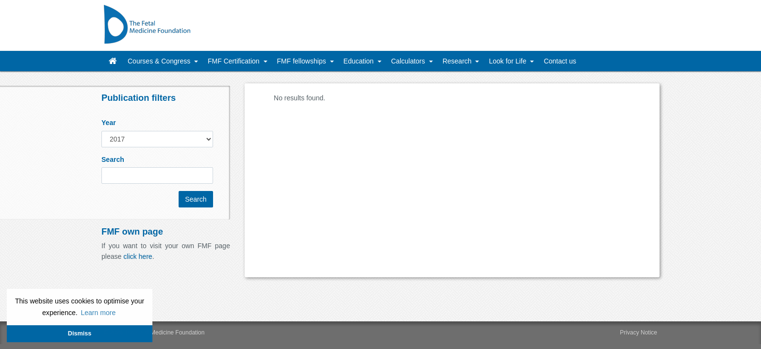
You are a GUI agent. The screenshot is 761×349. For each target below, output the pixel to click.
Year (108, 123)
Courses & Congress (160, 61)
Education (360, 61)
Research (458, 61)
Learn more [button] (98, 313)
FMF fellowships (302, 61)
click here (137, 256)
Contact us (560, 61)
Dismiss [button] (79, 333)
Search (112, 159)
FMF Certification (234, 61)
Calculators (409, 61)
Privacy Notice (638, 332)
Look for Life (508, 61)
